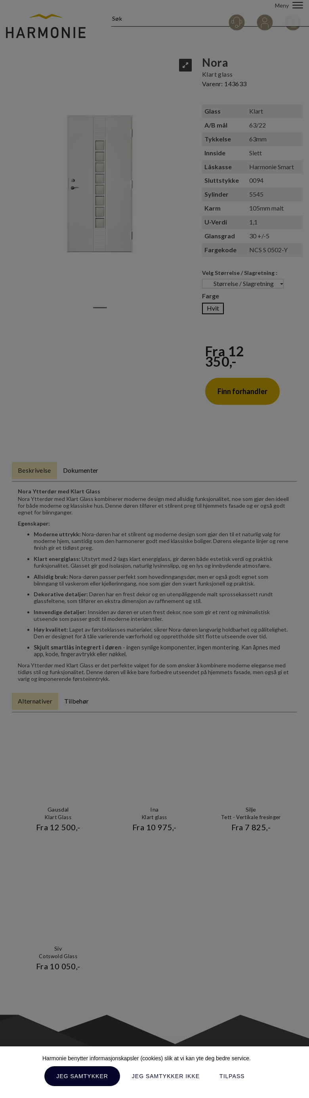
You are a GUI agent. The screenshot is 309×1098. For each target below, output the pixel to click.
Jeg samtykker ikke (166, 1076)
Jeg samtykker (82, 1076)
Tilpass (232, 1076)
